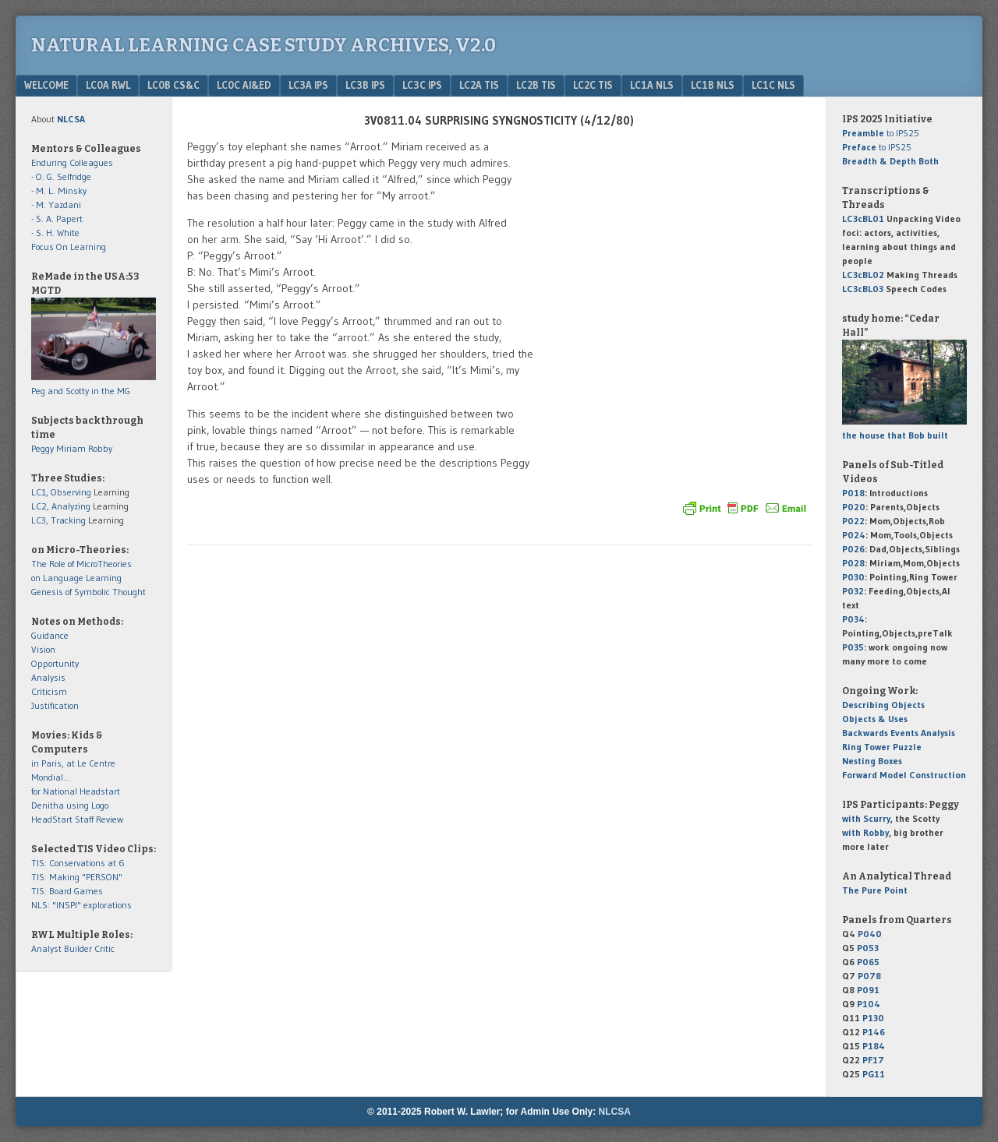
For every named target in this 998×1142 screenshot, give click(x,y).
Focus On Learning (68, 246)
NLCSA (615, 1111)
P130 (873, 1018)
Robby (100, 448)
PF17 (873, 1060)
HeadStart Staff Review (77, 819)
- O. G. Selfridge (61, 176)
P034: (854, 619)
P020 (853, 507)
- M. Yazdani (56, 204)
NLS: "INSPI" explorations (81, 905)
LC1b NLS (712, 85)
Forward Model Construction (904, 775)
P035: (855, 647)
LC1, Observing (61, 492)
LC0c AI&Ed (244, 85)
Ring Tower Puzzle (882, 747)
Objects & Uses (875, 718)
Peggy (42, 448)
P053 (868, 947)
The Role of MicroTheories (81, 563)
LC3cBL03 (862, 288)
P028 (853, 563)
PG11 (873, 1074)
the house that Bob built (895, 435)
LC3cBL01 (863, 218)
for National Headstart (75, 791)
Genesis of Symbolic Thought (88, 591)
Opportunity (55, 663)
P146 (873, 1032)
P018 (853, 493)
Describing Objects (883, 704)
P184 (873, 1046)
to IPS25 (880, 133)
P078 (869, 976)
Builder (78, 948)
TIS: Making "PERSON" (76, 877)
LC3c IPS (422, 85)
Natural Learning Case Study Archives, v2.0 (263, 45)
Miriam (71, 448)
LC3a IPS (308, 85)
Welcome (46, 85)
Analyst (46, 948)
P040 (870, 933)
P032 (853, 591)
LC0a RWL (108, 85)
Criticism (49, 691)
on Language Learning (76, 577)
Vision (43, 649)
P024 (853, 535)
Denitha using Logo (69, 805)
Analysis (48, 677)
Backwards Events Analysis (898, 732)
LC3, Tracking (58, 520)
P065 (868, 962)
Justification (55, 705)
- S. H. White (55, 232)
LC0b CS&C (173, 85)
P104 (868, 1004)
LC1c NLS (773, 85)
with (866, 818)
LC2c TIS (593, 85)
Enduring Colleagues (72, 162)
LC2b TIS (536, 85)
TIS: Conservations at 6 (78, 863)
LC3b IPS (365, 85)
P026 (853, 549)
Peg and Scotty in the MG (80, 391)
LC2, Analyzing (60, 506)
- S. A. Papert (57, 218)
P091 (868, 990)
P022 (853, 521)
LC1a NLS (652, 85)
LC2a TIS (479, 85)
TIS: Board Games (67, 891)
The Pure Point (875, 890)
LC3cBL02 (863, 274)
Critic (104, 948)
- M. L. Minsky (59, 190)
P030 (853, 577)
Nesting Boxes (872, 761)
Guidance (50, 635)
